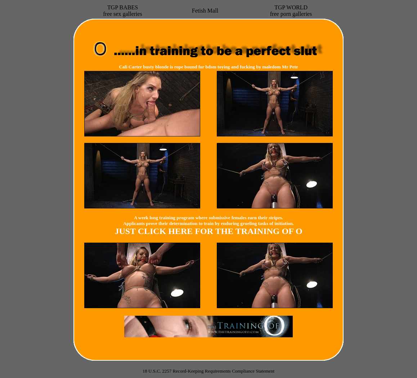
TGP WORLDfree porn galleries (291, 10)
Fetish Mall (205, 11)
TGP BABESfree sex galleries (122, 10)
